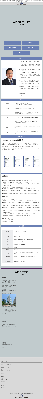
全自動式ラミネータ (5, 365)
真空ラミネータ (4, 361)
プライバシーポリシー (5, 388)
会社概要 (3, 381)
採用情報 (3, 385)
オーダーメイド (4, 369)
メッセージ (3, 376)
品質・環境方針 (4, 379)
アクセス (3, 383)
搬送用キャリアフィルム (6, 367)
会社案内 (3, 373)
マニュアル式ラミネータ (6, 364)
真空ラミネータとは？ (5, 370)
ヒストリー (3, 378)
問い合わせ (3, 387)
